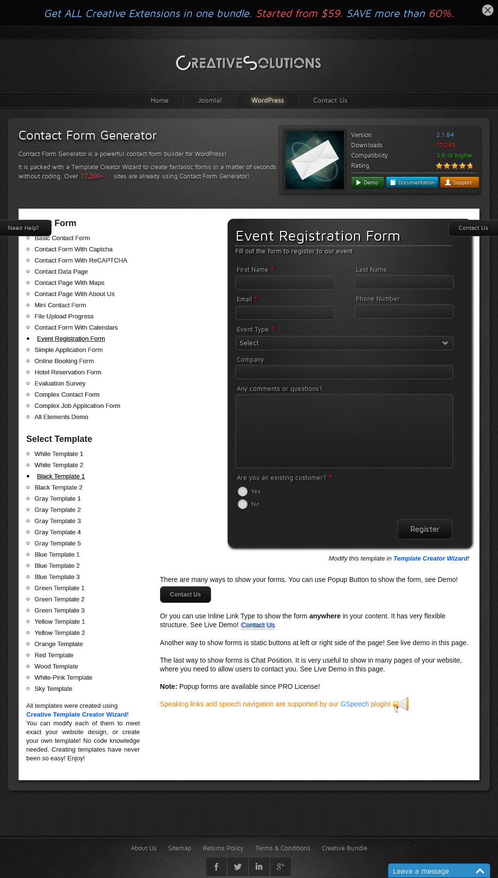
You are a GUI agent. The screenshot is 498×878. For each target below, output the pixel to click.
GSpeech (354, 704)
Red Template (54, 655)
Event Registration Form (71, 338)
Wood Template (56, 666)
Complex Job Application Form (77, 405)
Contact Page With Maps (70, 282)
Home (160, 100)
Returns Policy (223, 848)
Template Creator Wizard (430, 558)
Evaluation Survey (60, 383)
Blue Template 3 (57, 576)
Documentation (412, 182)
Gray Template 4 (58, 532)
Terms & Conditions (282, 848)
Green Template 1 (60, 588)
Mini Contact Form (60, 305)
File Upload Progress (64, 316)
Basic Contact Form (62, 238)
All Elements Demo (62, 417)
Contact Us (330, 100)
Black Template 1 (61, 476)
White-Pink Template (63, 677)
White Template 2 (59, 465)
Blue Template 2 (57, 565)
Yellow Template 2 (60, 632)
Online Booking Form (64, 361)
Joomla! (210, 100)
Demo (366, 182)
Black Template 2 (59, 487)
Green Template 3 (60, 610)
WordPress (267, 100)
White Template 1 (59, 453)
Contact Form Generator (87, 135)
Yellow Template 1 (60, 621)
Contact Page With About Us (75, 294)
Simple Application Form (69, 349)
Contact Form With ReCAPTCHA (81, 260)
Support (458, 182)
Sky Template (53, 688)
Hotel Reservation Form (68, 372)
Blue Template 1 (57, 554)
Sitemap (179, 848)
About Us (144, 848)
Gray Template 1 (58, 498)
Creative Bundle (344, 848)
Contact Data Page (61, 271)
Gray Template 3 (58, 521)
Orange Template (59, 644)
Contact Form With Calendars (76, 327)
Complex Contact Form (67, 394)
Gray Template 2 (58, 509)
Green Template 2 (60, 599)
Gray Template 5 (58, 543)
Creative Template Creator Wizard (76, 714)
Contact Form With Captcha (73, 249)
